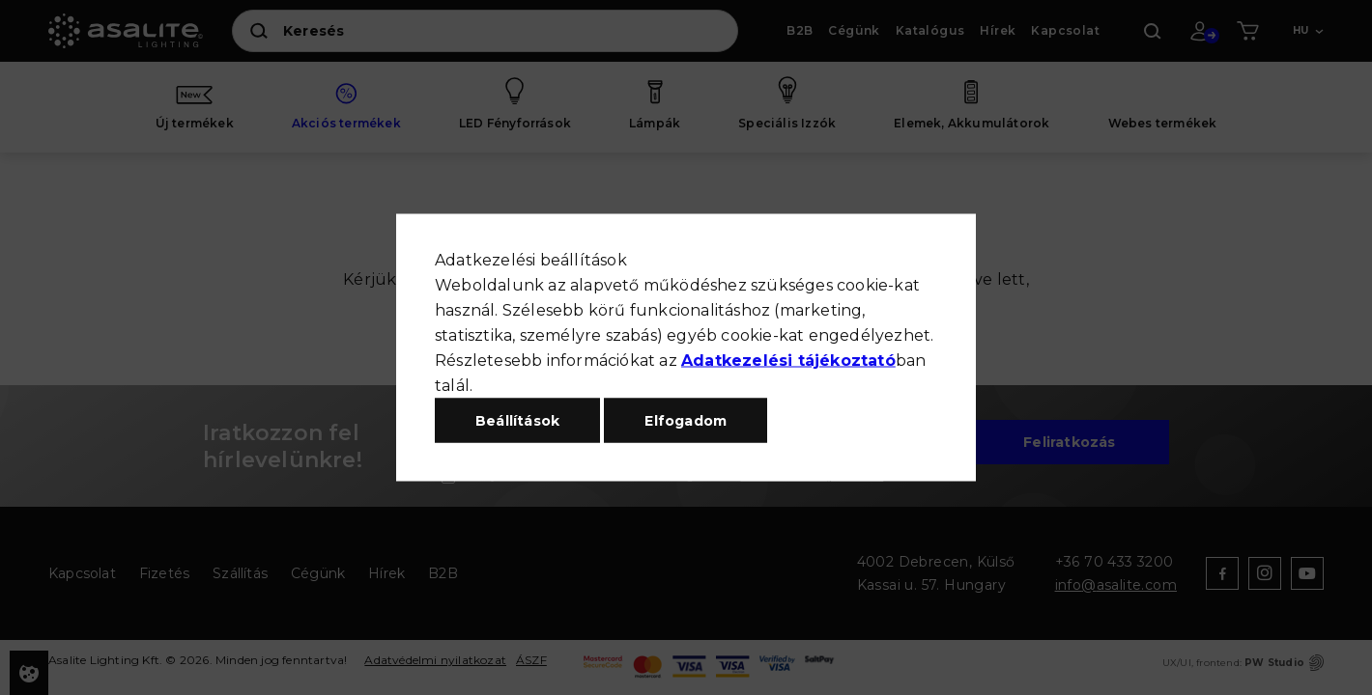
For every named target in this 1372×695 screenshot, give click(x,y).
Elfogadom (685, 421)
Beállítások (517, 421)
